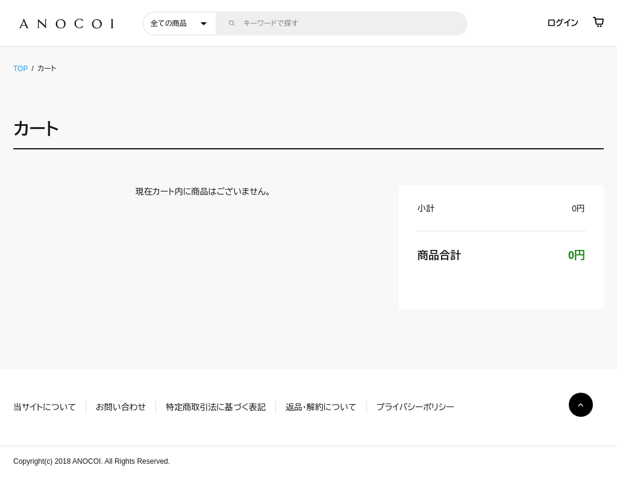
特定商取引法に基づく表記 (215, 407)
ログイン (563, 23)
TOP (20, 68)
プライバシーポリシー (415, 407)
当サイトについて (44, 407)
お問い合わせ (121, 407)
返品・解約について (321, 407)
